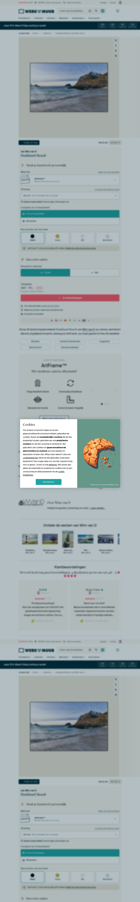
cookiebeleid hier (30, 458)
